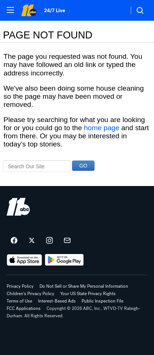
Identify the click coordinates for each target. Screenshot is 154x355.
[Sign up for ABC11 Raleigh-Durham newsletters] (67, 240)
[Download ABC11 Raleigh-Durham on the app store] (24, 260)
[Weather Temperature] (117, 10)
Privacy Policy (20, 286)
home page (101, 128)
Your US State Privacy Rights (88, 293)
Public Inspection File (102, 301)
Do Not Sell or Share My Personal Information (84, 286)
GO (83, 166)
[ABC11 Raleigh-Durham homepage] (29, 10)
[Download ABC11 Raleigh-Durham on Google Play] (64, 260)
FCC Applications (24, 308)
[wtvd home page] (18, 207)
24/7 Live (54, 10)
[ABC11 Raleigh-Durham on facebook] (14, 240)
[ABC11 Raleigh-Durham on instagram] (49, 240)
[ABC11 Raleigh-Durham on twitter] (31, 240)
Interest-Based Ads (57, 301)
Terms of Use (19, 301)
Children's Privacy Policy (30, 293)
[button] (10, 10)
